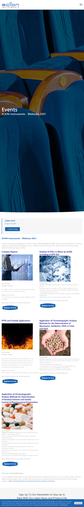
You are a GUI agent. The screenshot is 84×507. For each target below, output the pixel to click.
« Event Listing (12, 229)
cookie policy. (64, 505)
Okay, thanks (78, 503)
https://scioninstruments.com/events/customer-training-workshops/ (32, 481)
